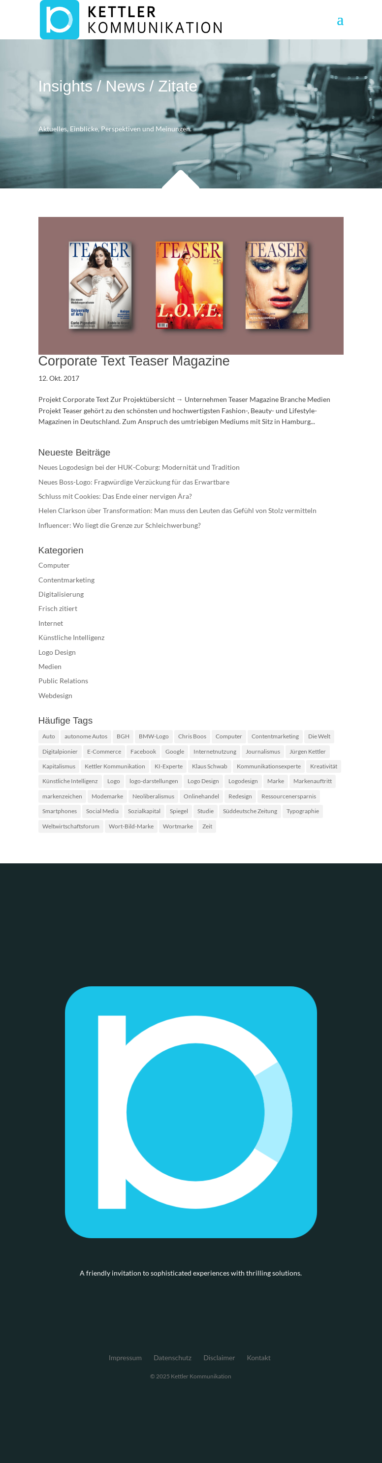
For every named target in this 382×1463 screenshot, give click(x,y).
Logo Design (57, 652)
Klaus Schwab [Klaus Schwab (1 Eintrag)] (209, 766)
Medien (50, 666)
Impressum (125, 1357)
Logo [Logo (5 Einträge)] (113, 781)
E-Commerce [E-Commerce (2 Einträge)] (104, 751)
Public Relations (63, 680)
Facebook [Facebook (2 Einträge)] (143, 751)
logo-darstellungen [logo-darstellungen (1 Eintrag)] (153, 781)
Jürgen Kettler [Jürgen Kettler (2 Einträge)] (307, 751)
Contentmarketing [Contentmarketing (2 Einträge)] (275, 736)
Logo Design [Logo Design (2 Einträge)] (203, 781)
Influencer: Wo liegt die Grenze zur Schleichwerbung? (119, 525)
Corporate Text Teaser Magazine (134, 361)
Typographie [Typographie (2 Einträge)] (302, 811)
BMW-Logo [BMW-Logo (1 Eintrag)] (154, 736)
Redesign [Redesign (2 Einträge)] (240, 796)
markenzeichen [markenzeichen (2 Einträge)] (62, 796)
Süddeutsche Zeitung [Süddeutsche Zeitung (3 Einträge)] (250, 811)
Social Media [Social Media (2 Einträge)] (102, 811)
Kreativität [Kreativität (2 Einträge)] (323, 766)
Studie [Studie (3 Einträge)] (205, 811)
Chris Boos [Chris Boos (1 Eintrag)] (192, 736)
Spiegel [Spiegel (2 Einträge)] (179, 811)
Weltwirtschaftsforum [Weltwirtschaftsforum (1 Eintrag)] (70, 826)
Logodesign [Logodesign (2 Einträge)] (243, 781)
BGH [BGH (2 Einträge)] (123, 736)
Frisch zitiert (57, 608)
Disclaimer (219, 1357)
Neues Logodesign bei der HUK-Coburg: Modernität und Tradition (139, 467)
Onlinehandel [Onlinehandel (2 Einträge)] (201, 796)
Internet (50, 623)
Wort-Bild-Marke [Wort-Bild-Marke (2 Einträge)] (131, 826)
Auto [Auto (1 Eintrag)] (48, 736)
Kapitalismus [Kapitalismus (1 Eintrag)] (58, 766)
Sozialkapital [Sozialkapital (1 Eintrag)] (144, 811)
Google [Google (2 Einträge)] (174, 751)
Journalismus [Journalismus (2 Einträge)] (263, 751)
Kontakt (259, 1357)
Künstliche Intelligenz (71, 637)
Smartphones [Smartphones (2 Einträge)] (59, 811)
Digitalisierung (61, 594)
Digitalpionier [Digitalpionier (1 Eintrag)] (60, 751)
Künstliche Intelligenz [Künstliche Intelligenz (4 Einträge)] (70, 781)
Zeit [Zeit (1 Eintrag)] (207, 826)
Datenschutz (172, 1357)
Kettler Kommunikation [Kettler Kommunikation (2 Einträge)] (115, 766)
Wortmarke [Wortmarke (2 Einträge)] (178, 826)
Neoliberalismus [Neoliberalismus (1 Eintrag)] (153, 796)
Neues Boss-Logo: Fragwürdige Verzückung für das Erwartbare (133, 482)
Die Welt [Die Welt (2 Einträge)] (319, 736)
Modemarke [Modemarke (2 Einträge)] (107, 796)
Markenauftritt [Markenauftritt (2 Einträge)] (312, 781)
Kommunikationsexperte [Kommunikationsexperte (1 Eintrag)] (269, 766)
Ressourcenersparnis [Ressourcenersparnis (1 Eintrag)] (288, 796)
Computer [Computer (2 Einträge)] (229, 736)
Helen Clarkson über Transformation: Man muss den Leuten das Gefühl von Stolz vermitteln (177, 510)
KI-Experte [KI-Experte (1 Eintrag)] (169, 766)
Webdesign (55, 695)
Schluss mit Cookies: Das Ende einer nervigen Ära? (115, 496)
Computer (54, 565)
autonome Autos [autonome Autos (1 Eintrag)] (85, 736)
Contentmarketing (66, 580)
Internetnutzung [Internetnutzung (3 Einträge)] (214, 751)
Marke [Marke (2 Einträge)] (275, 781)
